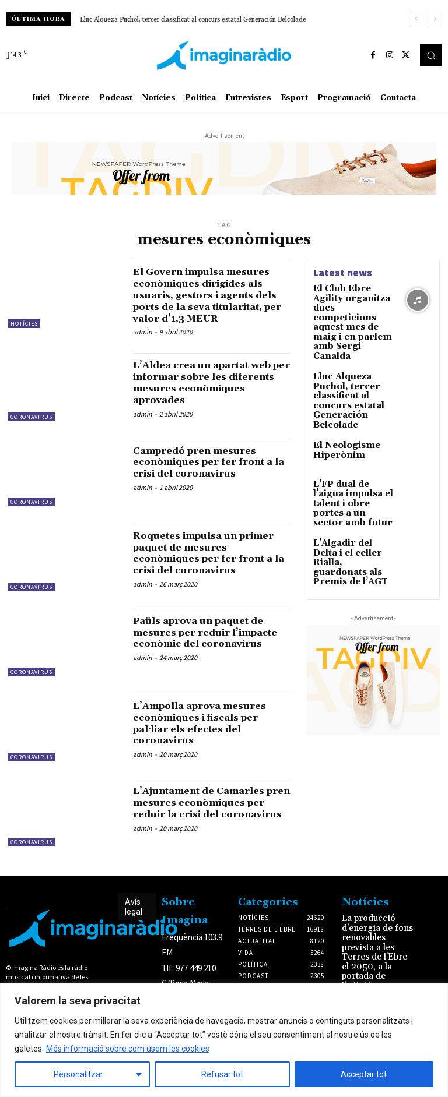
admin (142, 343)
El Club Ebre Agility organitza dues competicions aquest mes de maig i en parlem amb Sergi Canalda (352, 308)
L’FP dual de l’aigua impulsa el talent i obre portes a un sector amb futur (350, 442)
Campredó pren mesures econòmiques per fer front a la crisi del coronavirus (208, 473)
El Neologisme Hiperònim (340, 394)
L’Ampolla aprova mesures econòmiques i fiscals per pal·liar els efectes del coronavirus (208, 735)
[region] (224, 1040)
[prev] (416, 19)
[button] (431, 55)
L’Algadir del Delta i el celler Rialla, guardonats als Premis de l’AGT (354, 486)
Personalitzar (78, 1074)
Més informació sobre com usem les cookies (127, 1048)
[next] (435, 19)
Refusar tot (222, 1074)
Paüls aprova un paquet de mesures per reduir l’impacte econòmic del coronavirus (207, 649)
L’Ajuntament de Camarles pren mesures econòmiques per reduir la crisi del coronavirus (209, 820)
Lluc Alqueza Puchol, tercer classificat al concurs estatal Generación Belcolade (193, 20)
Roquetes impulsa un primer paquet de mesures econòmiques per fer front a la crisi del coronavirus (209, 564)
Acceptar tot (364, 1074)
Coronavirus (31, 428)
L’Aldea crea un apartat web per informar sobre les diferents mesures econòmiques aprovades (211, 394)
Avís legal (133, 918)
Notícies (24, 323)
